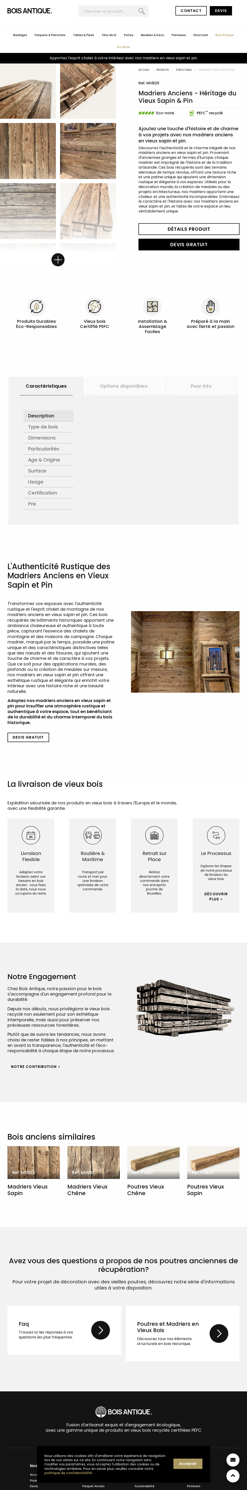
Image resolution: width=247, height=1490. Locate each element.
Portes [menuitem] (128, 35)
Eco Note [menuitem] (123, 47)
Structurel (184, 70)
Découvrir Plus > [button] (216, 897)
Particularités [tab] (43, 449)
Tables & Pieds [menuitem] (83, 35)
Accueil (143, 70)
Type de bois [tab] (43, 427)
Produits (162, 70)
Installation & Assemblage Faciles (152, 326)
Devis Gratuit (189, 244)
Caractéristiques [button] (46, 386)
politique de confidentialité (68, 1473)
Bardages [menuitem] (20, 35)
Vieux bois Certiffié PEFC (94, 323)
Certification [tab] (42, 493)
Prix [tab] (32, 504)
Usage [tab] (35, 482)
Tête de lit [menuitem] (109, 35)
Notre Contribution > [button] (35, 1066)
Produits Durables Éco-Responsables (36, 323)
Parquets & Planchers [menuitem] (50, 35)
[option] (46, 386)
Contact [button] (191, 10)
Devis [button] (221, 10)
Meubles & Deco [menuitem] (152, 35)
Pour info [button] (201, 386)
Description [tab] (41, 415)
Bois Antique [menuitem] (224, 35)
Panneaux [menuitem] (179, 35)
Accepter (188, 1463)
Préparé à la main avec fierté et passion (210, 323)
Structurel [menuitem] (200, 35)
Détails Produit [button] (189, 229)
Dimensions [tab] (42, 438)
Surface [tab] (37, 471)
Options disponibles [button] (124, 386)
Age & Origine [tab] (44, 460)
